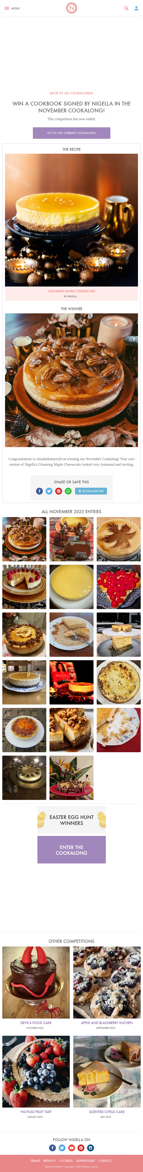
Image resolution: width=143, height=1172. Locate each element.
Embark (58, 1166)
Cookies (66, 1161)
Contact (105, 1161)
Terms (35, 1161)
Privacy (49, 1161)
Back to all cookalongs (71, 93)
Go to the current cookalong (71, 133)
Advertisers (85, 1161)
